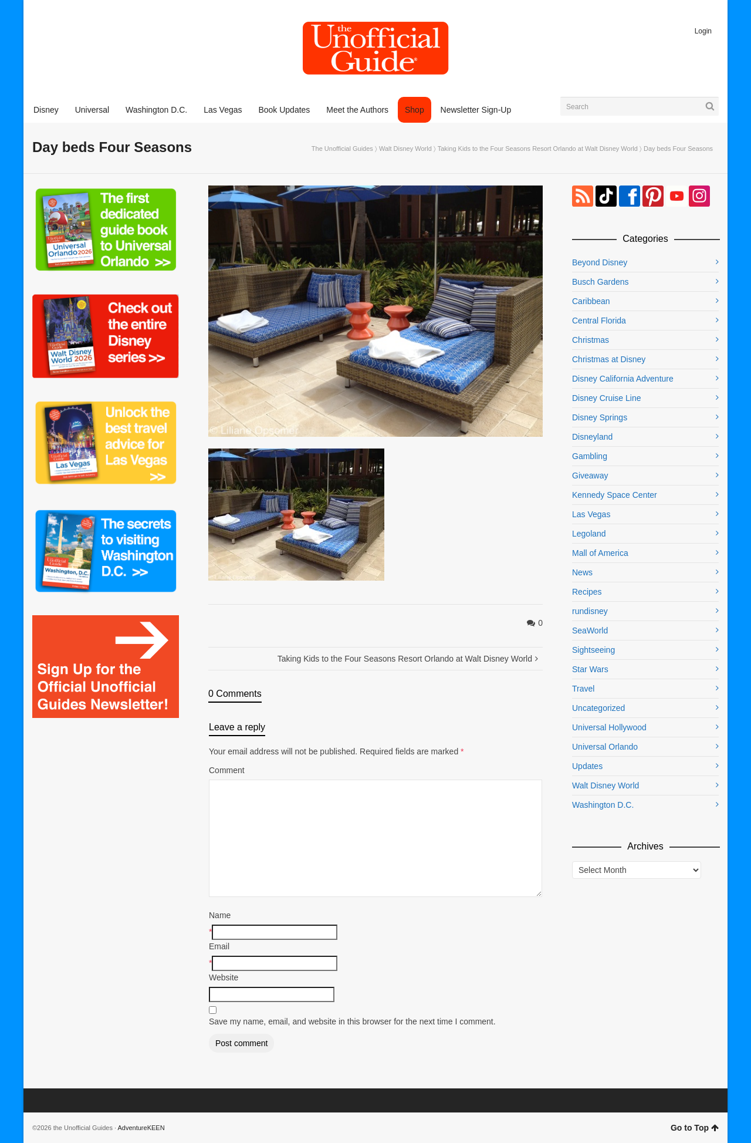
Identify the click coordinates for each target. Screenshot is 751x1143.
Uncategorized (598, 708)
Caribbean (591, 301)
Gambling (589, 456)
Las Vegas (591, 514)
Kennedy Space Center (614, 495)
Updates (587, 766)
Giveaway (590, 475)
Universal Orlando (605, 746)
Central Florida (599, 320)
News (582, 572)
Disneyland (592, 436)
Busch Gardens (600, 281)
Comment (227, 770)
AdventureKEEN (141, 1127)
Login (703, 31)
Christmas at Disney (608, 359)
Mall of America (600, 553)
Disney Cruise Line (606, 398)
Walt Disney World (405, 148)
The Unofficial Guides (342, 148)
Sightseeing (593, 650)
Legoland (589, 533)
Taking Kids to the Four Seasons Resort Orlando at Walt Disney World (538, 148)
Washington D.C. (603, 805)
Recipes (587, 591)
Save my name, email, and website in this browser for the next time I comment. (352, 1021)
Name (220, 915)
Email (219, 946)
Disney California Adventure (623, 378)
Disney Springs (599, 417)
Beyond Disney (599, 262)
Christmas (590, 340)
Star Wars (590, 669)
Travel (583, 688)
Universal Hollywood (609, 727)
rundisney (590, 611)
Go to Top (695, 1127)
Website (223, 977)
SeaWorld (590, 630)
